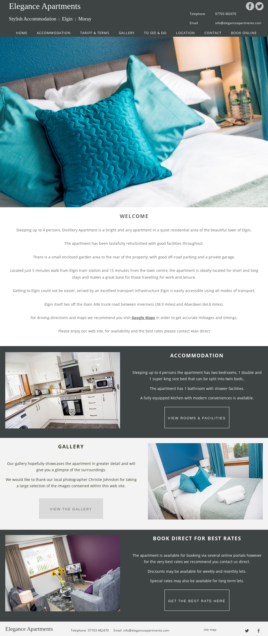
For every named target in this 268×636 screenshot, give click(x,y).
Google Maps (143, 317)
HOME (21, 32)
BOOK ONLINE (244, 32)
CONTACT (212, 32)
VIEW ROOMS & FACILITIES (197, 418)
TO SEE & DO (155, 32)
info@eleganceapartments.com (238, 23)
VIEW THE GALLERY (71, 509)
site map (210, 629)
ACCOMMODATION (54, 32)
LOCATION (185, 32)
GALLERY (127, 32)
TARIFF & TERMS (94, 32)
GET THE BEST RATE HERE (196, 601)
